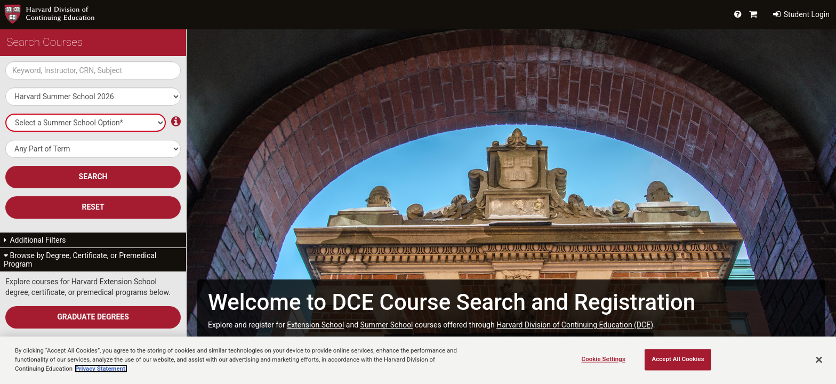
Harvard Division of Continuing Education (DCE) (574, 325)
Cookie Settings (603, 359)
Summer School (386, 325)
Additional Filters (35, 240)
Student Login (801, 14)
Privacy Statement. (101, 368)
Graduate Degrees (93, 317)
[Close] (819, 359)
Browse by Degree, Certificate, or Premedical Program (80, 259)
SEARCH (93, 176)
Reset (93, 207)
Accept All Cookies (678, 359)
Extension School (315, 325)
